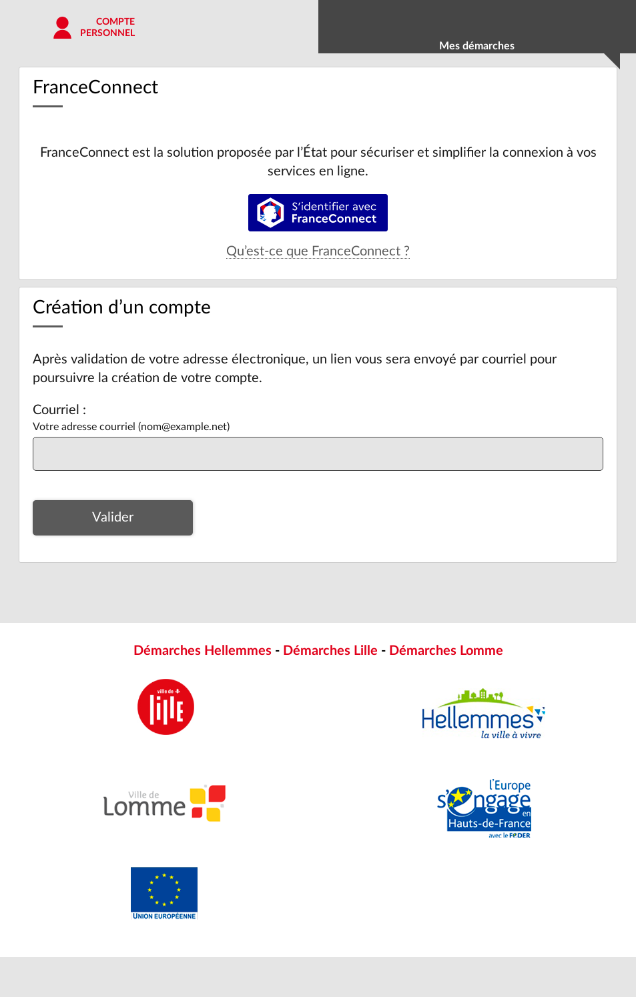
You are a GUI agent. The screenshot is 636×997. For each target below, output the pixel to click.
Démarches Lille (330, 651)
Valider (112, 517)
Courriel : (59, 410)
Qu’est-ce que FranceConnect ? (318, 251)
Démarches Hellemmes (202, 651)
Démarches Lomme (446, 651)
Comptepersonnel (107, 27)
